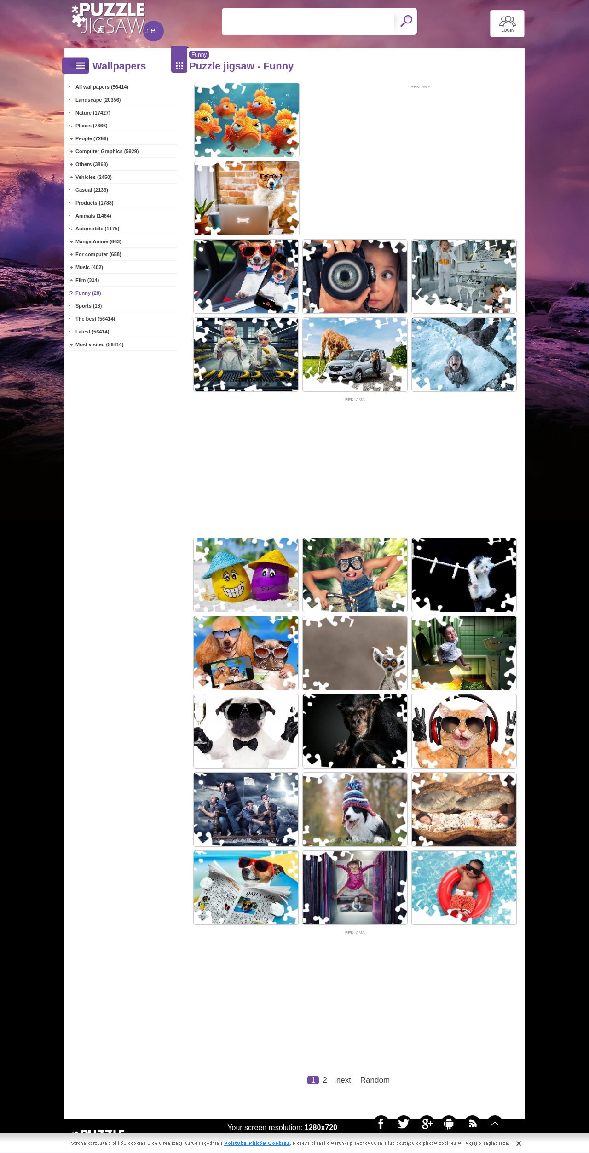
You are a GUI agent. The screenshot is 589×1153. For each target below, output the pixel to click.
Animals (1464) (93, 215)
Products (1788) (94, 203)
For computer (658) (98, 254)
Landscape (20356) (98, 100)
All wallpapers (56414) (101, 87)
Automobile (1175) (97, 228)
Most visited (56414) (99, 344)
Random (375, 1080)
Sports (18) (88, 306)
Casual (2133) (91, 190)
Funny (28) (88, 293)
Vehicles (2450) (93, 177)
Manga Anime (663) (98, 241)
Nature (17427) (92, 112)
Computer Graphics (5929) (107, 151)
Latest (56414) (92, 331)
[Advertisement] (420, 155)
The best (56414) (95, 318)
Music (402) (89, 267)
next (343, 1080)
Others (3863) (91, 164)
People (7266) (91, 138)
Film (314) (87, 280)
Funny (199, 55)
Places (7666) (91, 125)
